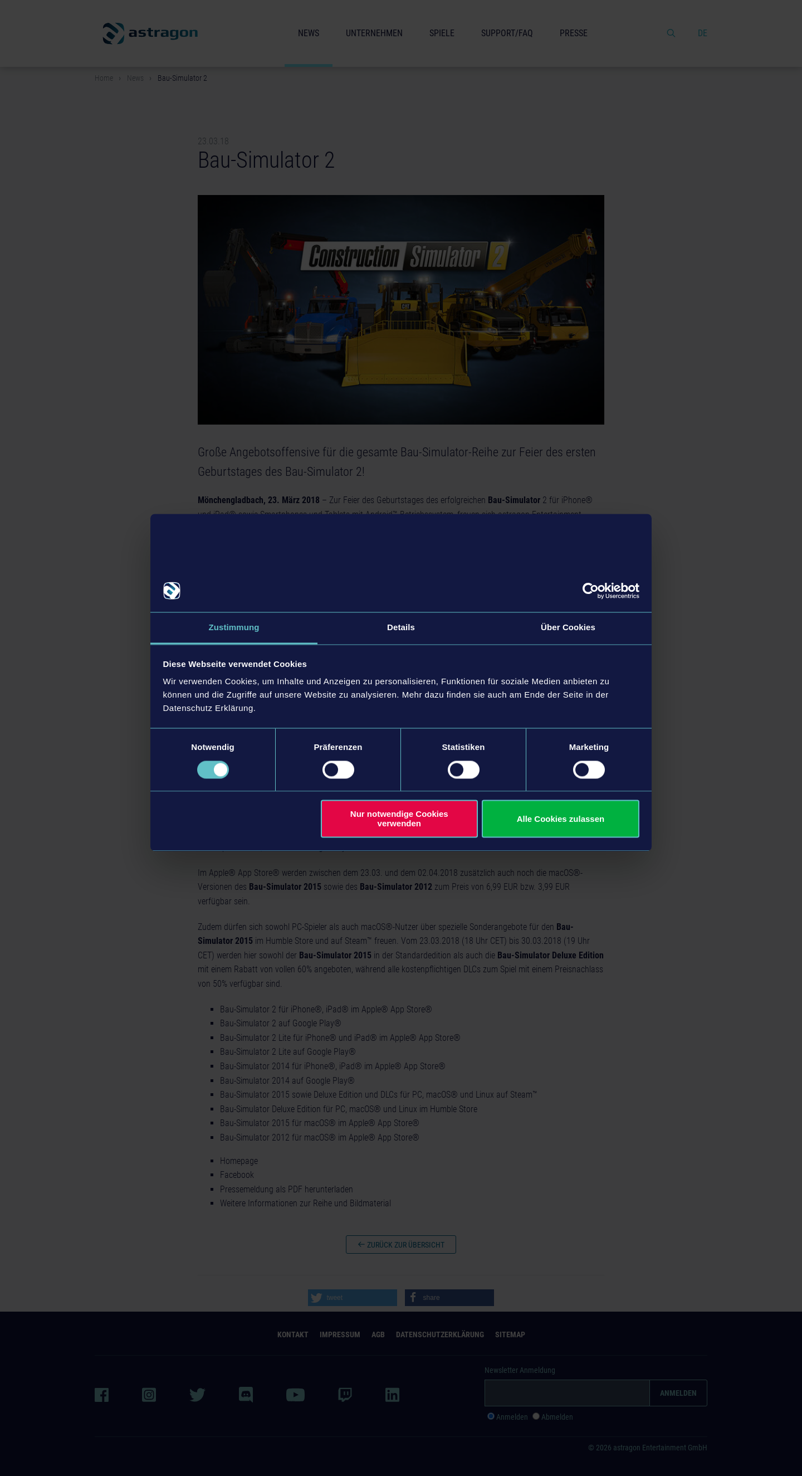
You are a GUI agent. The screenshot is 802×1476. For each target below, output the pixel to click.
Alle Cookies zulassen (561, 819)
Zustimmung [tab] (234, 627)
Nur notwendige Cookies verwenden (399, 819)
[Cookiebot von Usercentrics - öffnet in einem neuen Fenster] (590, 590)
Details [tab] (401, 627)
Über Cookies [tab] (568, 627)
